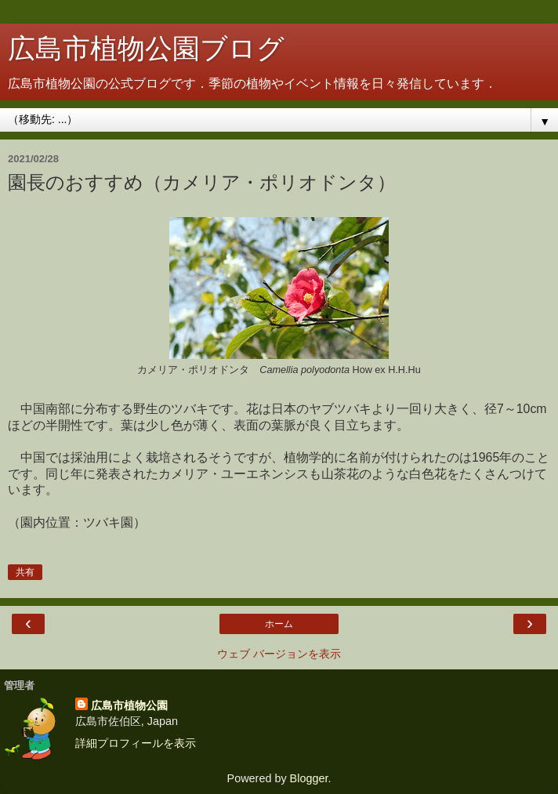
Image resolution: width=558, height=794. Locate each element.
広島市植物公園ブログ (146, 48)
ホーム (279, 623)
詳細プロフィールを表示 (135, 743)
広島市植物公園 (129, 705)
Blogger (309, 778)
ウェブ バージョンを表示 (279, 653)
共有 (25, 572)
